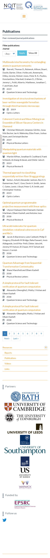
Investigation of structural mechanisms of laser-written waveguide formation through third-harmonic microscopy (24, 102)
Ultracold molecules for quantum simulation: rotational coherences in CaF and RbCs (23, 229)
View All (33, 52)
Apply (22, 52)
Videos (8, 363)
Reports (8, 352)
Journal (6, 48)
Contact (6, 523)
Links (7, 369)
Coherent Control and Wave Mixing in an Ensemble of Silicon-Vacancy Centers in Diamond (24, 123)
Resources (7, 347)
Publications (10, 358)
